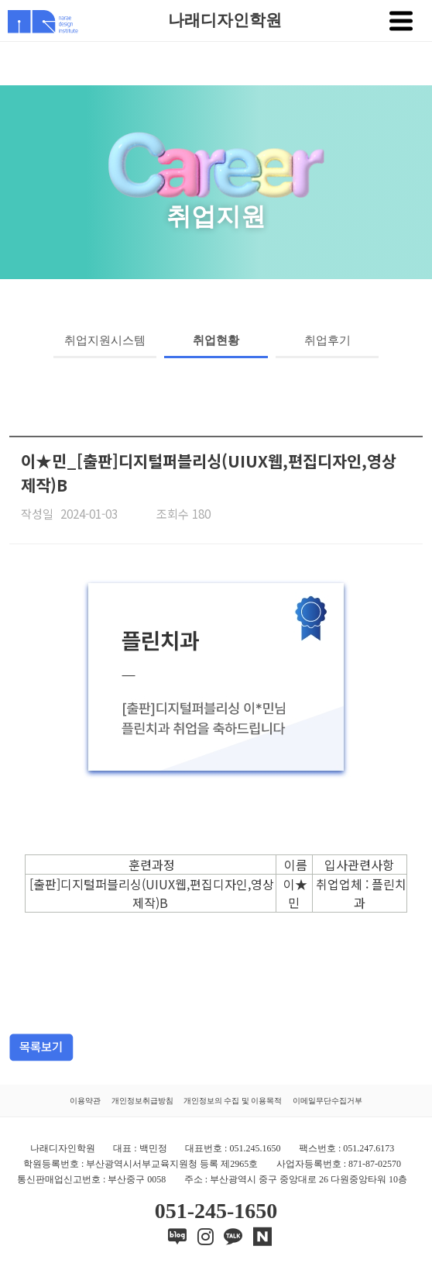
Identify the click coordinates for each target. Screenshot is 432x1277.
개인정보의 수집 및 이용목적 (233, 1100)
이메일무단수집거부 (327, 1100)
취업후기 (327, 340)
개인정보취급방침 (142, 1100)
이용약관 (85, 1100)
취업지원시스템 (105, 340)
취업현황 (216, 340)
